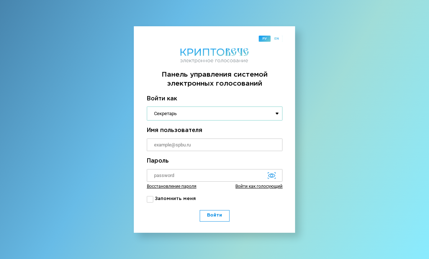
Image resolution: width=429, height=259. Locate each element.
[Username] (215, 144)
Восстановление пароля (172, 186)
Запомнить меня (171, 199)
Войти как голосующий (259, 186)
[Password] (215, 175)
